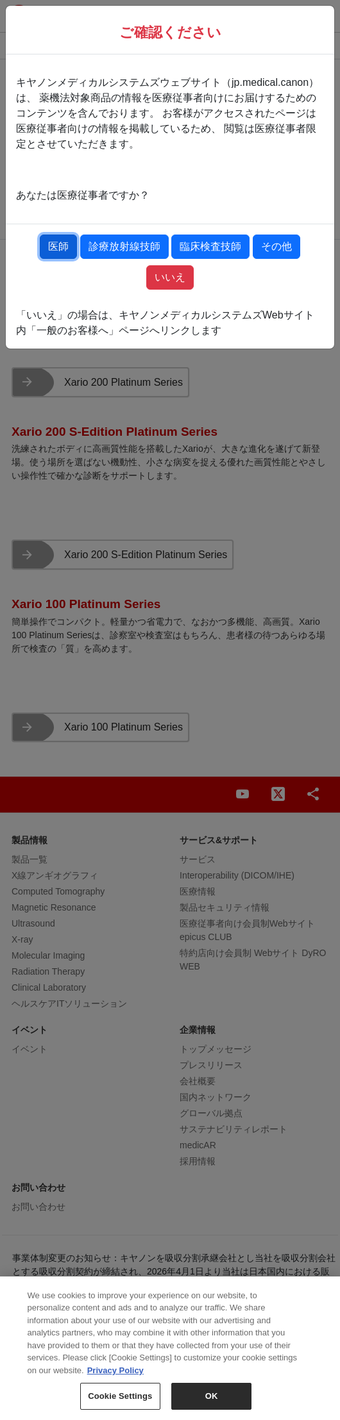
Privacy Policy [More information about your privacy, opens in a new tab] (115, 1370)
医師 (58, 246)
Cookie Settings (120, 1396)
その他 (276, 246)
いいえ (170, 277)
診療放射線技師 (124, 246)
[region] (170, 1348)
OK (211, 1396)
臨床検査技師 (210, 246)
